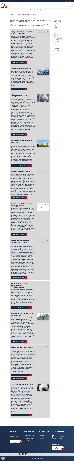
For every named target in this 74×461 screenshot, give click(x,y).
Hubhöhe (56, 36)
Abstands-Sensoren (29, 435)
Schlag (55, 45)
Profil (55, 43)
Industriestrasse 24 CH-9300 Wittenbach (59, 435)
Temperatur (56, 48)
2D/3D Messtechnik (29, 438)
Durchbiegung (57, 29)
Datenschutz (40, 458)
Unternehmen (43, 436)
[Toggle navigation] (71, 5)
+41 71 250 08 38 (58, 438)
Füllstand (56, 34)
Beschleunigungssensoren (21, 165)
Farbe (55, 32)
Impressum (33, 458)
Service (41, 438)
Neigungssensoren (18, 62)
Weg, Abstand (57, 50)
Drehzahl (56, 27)
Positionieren (56, 41)
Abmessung (56, 23)
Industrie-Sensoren (29, 436)
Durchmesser (57, 31)
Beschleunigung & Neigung (58, 39)
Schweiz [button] (68, 1)
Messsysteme (28, 440)
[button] (3, 458)
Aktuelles (42, 435)
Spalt (55, 47)
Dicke (55, 25)
